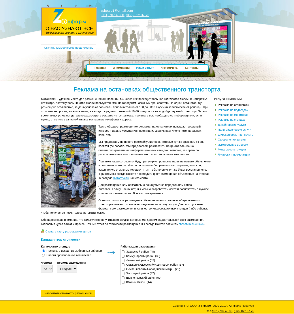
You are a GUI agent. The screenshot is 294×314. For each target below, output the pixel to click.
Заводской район (140, 251)
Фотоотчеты (169, 67)
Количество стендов (55, 246)
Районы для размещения (138, 246)
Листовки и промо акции (234, 154)
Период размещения (71, 262)
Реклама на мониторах (233, 114)
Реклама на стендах (231, 119)
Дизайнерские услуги (232, 124)
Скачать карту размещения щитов (68, 231)
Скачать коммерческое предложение (68, 47)
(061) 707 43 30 (112, 15)
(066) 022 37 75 (137, 15)
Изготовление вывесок (233, 144)
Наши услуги (145, 67)
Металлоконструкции (232, 149)
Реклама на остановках (233, 105)
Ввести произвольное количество (69, 255)
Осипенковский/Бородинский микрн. (153, 269)
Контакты (191, 67)
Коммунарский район (143, 256)
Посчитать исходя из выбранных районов (74, 250)
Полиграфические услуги (234, 129)
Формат (46, 262)
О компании (121, 67)
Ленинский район (140, 260)
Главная (100, 67)
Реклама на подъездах (233, 110)
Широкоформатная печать (235, 134)
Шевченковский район (144, 277)
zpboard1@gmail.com (117, 10)
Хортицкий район (140, 273)
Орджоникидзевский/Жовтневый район (155, 264)
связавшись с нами (191, 224)
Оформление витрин (232, 139)
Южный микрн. (139, 282)
